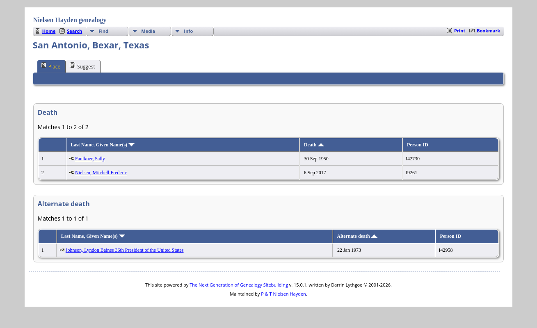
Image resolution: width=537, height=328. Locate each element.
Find (103, 31)
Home (49, 31)
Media (148, 31)
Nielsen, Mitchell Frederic (101, 172)
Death (314, 145)
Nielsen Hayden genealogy (70, 19)
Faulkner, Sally (90, 159)
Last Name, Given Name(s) (103, 145)
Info (188, 31)
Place (50, 66)
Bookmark (488, 30)
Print (459, 30)
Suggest (82, 66)
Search (74, 31)
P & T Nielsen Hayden (283, 294)
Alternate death (357, 236)
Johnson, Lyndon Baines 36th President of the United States (125, 250)
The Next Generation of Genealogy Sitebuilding (239, 285)
